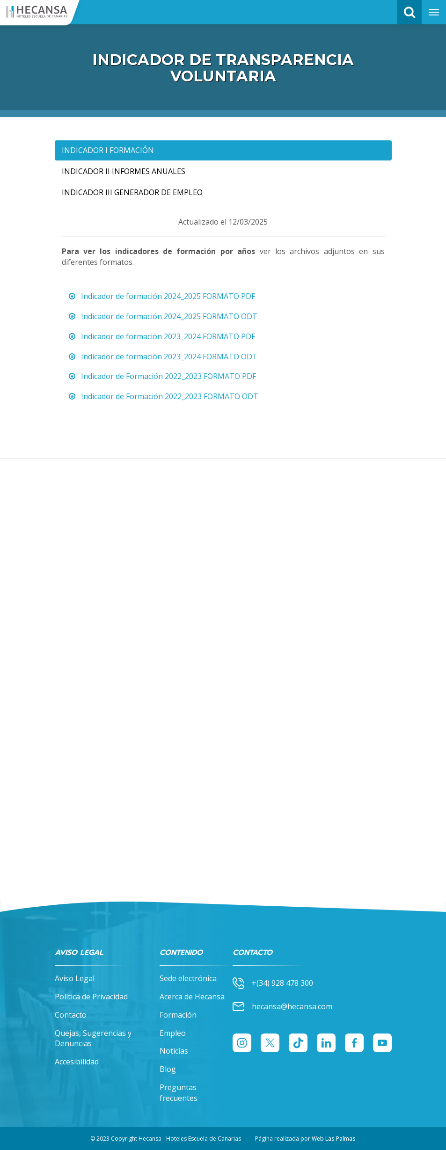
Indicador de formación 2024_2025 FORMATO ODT (161, 316)
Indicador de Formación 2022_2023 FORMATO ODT (162, 396)
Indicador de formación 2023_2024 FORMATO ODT (161, 356)
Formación (178, 1015)
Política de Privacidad (91, 996)
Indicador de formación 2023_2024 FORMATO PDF (160, 336)
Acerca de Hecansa (192, 996)
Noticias (174, 1051)
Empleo (173, 1033)
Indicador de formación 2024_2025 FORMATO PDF (160, 296)
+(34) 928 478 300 (273, 983)
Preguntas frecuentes (178, 1092)
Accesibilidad (77, 1061)
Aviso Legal (75, 978)
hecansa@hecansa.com (282, 1006)
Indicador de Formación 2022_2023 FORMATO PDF (161, 376)
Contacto (71, 1015)
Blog (168, 1069)
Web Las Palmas (334, 1139)
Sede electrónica (188, 978)
